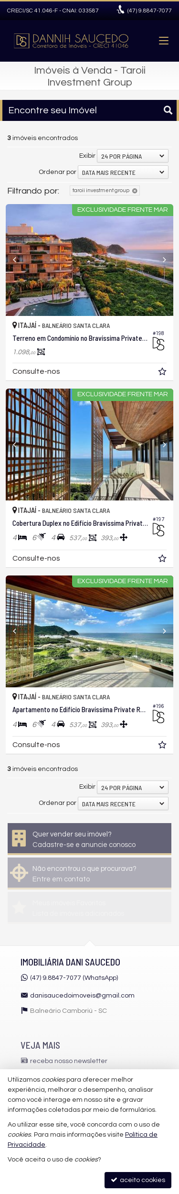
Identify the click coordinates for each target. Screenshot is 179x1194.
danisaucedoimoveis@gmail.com (82, 995)
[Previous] (18, 260)
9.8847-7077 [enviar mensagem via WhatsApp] (149, 11)
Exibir (87, 155)
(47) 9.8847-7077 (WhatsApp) (74, 978)
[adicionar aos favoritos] (163, 373)
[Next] (160, 260)
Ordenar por (57, 172)
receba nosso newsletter (68, 1061)
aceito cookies (138, 1179)
